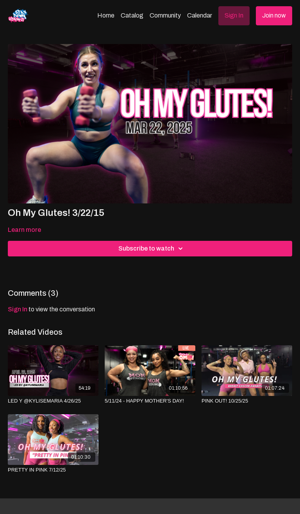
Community (165, 15)
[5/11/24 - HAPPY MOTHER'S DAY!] (150, 401)
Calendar (199, 15)
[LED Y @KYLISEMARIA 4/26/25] (53, 401)
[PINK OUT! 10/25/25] (247, 401)
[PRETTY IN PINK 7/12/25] (53, 470)
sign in (17, 309)
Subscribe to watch (151, 248)
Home (105, 15)
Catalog (132, 15)
